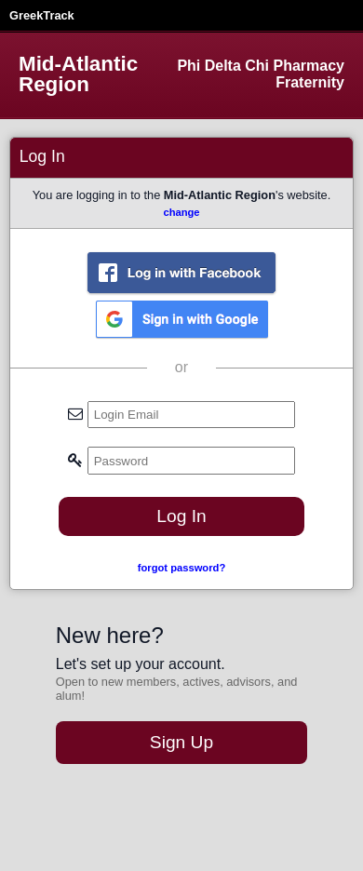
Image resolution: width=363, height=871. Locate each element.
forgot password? (181, 567)
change (181, 212)
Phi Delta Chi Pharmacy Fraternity (260, 74)
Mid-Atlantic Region (78, 75)
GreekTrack (41, 15)
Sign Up (181, 742)
